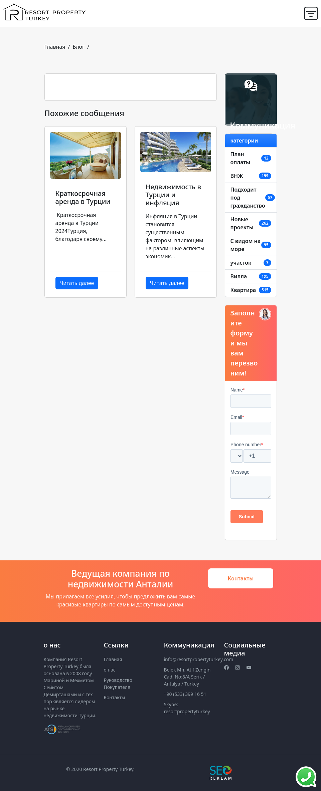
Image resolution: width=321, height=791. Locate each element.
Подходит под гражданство (247, 197)
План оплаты (240, 158)
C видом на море (245, 245)
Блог (78, 46)
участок (241, 262)
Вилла (238, 276)
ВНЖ (236, 176)
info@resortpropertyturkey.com (198, 659)
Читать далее (77, 283)
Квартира (243, 290)
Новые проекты (242, 223)
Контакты (241, 578)
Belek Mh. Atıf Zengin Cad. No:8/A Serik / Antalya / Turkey (187, 677)
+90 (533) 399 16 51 (185, 694)
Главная (54, 46)
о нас (110, 670)
